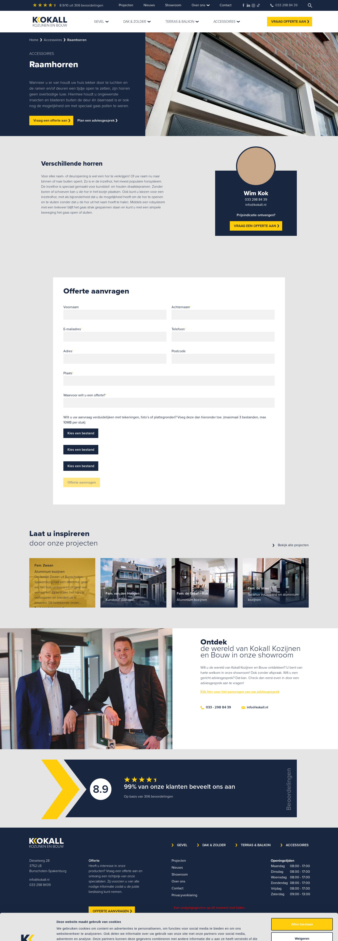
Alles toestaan (302, 898)
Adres (68, 351)
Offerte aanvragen (81, 482)
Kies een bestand (80, 433)
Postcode (179, 351)
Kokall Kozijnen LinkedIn (248, 5)
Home (33, 40)
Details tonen (233, 932)
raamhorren (76, 40)
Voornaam (71, 307)
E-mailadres (72, 329)
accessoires (53, 40)
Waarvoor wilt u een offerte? (84, 395)
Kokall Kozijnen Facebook (243, 5)
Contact (226, 5)
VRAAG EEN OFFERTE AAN (256, 225)
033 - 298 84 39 (215, 707)
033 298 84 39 (283, 5)
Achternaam (181, 307)
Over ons (198, 5)
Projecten (126, 5)
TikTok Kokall (258, 5)
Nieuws (149, 5)
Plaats (68, 373)
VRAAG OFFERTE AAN (290, 21)
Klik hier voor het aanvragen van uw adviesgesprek (239, 691)
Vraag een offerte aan (51, 120)
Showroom (173, 5)
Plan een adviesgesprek (97, 120)
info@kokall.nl (255, 204)
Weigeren (302, 913)
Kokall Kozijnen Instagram (253, 5)
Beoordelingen (288, 789)
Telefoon (179, 329)
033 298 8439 (40, 884)
